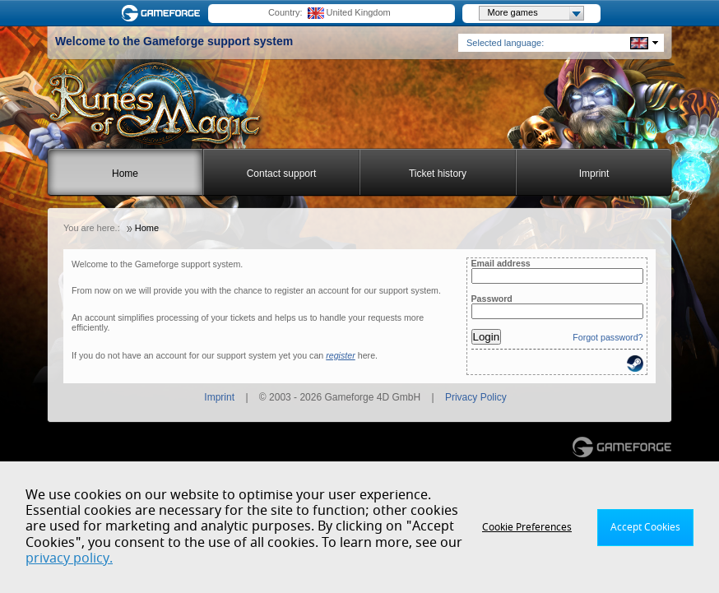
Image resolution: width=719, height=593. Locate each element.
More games (535, 13)
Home (125, 173)
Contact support (282, 173)
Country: (285, 12)
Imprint (594, 173)
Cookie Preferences (527, 527)
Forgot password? (607, 337)
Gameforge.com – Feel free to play (163, 13)
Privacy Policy (476, 397)
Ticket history (437, 173)
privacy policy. (69, 558)
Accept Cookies (645, 527)
